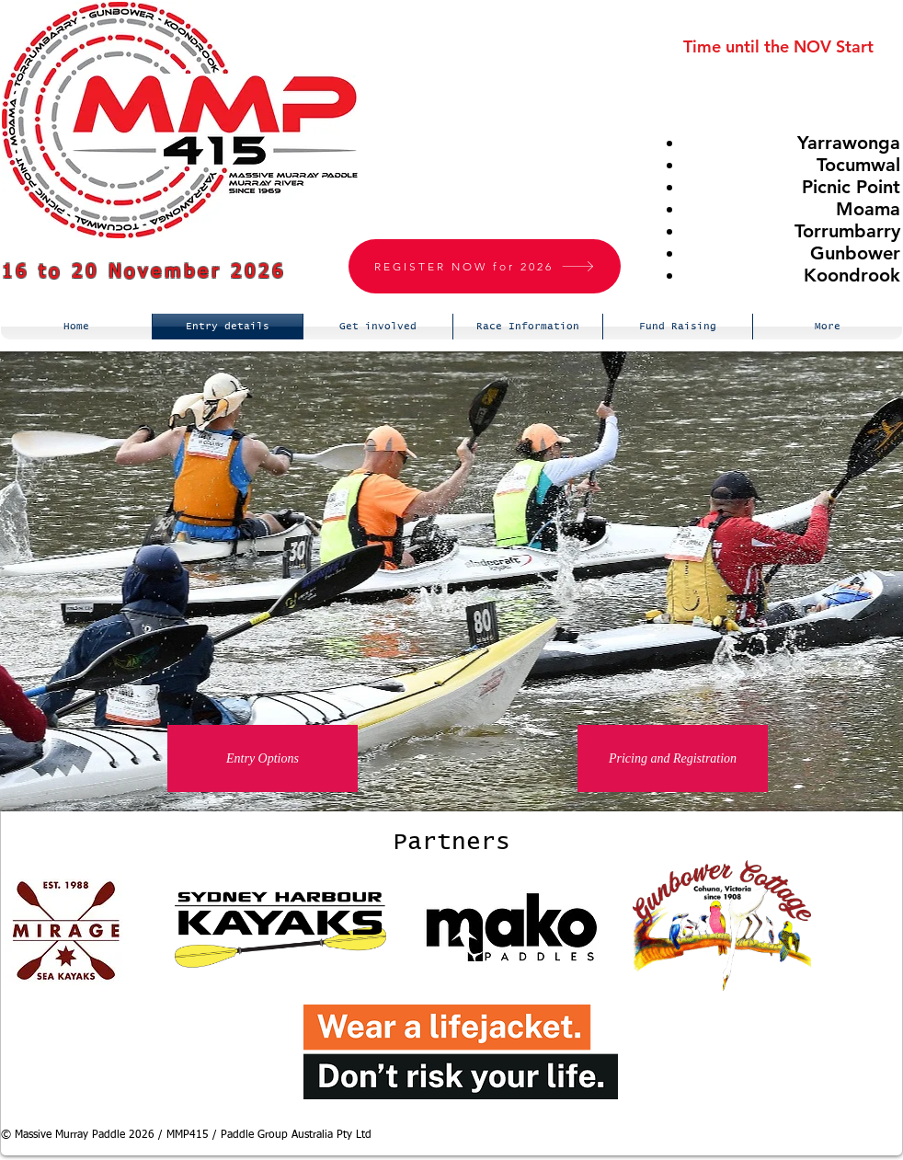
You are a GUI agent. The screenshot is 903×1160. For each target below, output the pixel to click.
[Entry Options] (262, 758)
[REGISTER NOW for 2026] (485, 266)
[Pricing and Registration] (672, 758)
